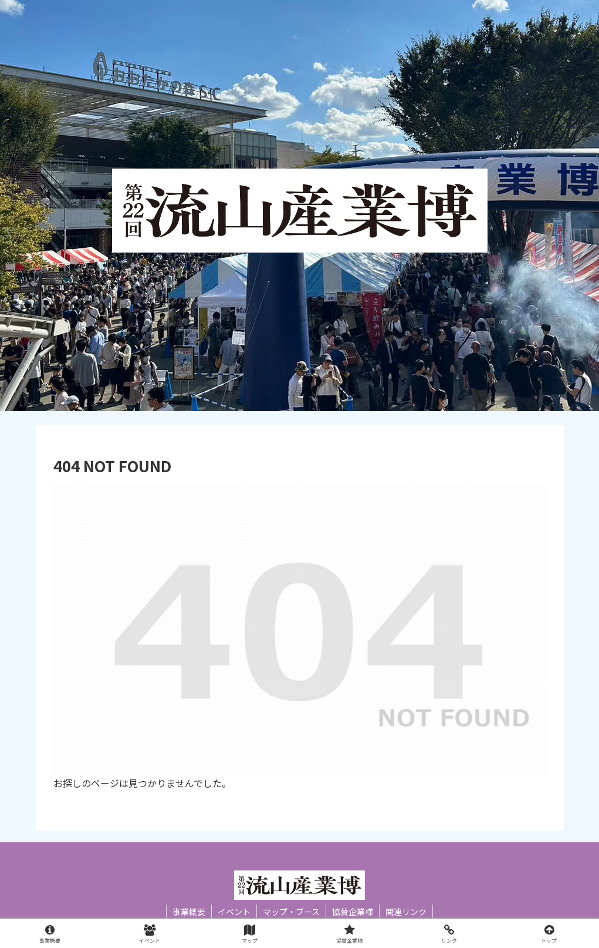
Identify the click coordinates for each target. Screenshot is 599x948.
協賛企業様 (352, 911)
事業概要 (188, 911)
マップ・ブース (291, 911)
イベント (234, 911)
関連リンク (406, 911)
